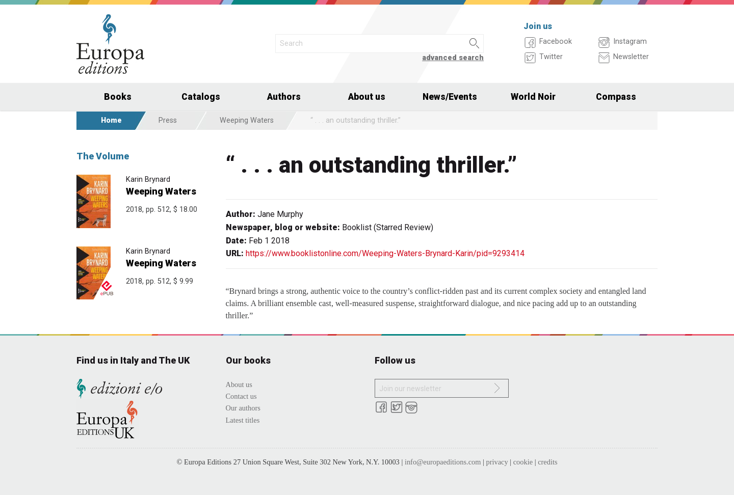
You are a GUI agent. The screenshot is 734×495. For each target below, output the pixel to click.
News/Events (450, 97)
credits (547, 462)
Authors (284, 97)
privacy (497, 462)
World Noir (533, 97)
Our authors (243, 408)
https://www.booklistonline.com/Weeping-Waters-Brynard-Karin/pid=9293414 (385, 253)
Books (118, 97)
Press (168, 120)
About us (366, 97)
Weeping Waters (247, 120)
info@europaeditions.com (443, 462)
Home (111, 120)
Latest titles (243, 420)
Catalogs (200, 97)
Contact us (241, 396)
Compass (616, 97)
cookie (523, 462)
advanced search (453, 57)
